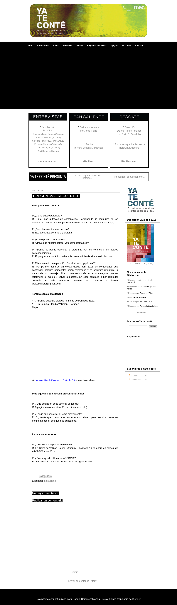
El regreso (132, 293)
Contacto (139, 45)
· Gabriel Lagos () (48, 147)
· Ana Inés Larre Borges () (48, 134)
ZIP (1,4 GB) (147, 263)
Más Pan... (89, 161)
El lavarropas (133, 302)
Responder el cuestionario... (129, 176)
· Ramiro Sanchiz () (48, 137)
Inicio (30, 45)
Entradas (133, 375)
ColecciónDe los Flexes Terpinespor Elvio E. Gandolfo (129, 130)
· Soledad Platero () (48, 141)
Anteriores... (142, 312)
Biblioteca (67, 45)
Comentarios (135, 379)
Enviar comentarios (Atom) (82, 581)
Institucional (50, 480)
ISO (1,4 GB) (134, 263)
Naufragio (132, 306)
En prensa (126, 45)
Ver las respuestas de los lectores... (87, 176)
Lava (130, 297)
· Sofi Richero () (48, 151)
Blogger (136, 599)
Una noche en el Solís (137, 287)
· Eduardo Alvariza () (47, 144)
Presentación (43, 45)
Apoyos (114, 45)
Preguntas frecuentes (97, 45)
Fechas (80, 45)
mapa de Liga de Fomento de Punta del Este (56, 380)
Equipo (56, 45)
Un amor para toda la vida (139, 280)
